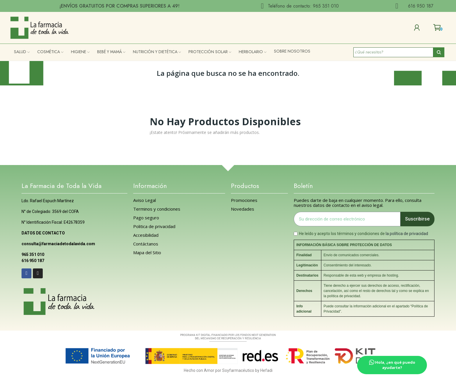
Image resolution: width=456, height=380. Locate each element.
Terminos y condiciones (156, 209)
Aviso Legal (144, 200)
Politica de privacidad (154, 226)
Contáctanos (145, 243)
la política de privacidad (407, 233)
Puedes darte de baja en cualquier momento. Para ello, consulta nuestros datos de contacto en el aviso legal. (357, 203)
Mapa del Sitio (147, 252)
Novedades (242, 209)
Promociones (244, 200)
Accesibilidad (145, 235)
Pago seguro (146, 217)
